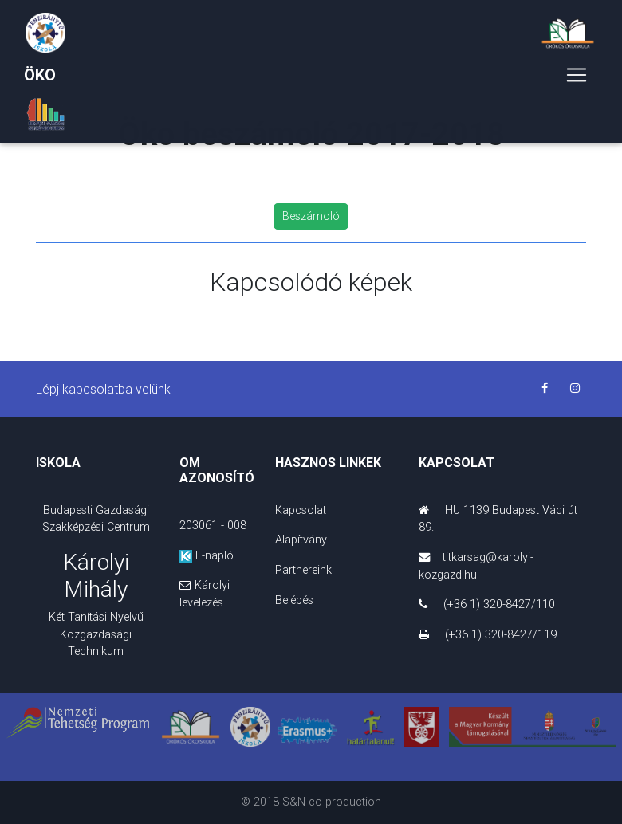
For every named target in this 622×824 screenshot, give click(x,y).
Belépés (294, 600)
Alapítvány (301, 539)
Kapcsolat (300, 510)
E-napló (206, 555)
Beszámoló (311, 216)
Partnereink (303, 570)
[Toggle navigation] (576, 78)
